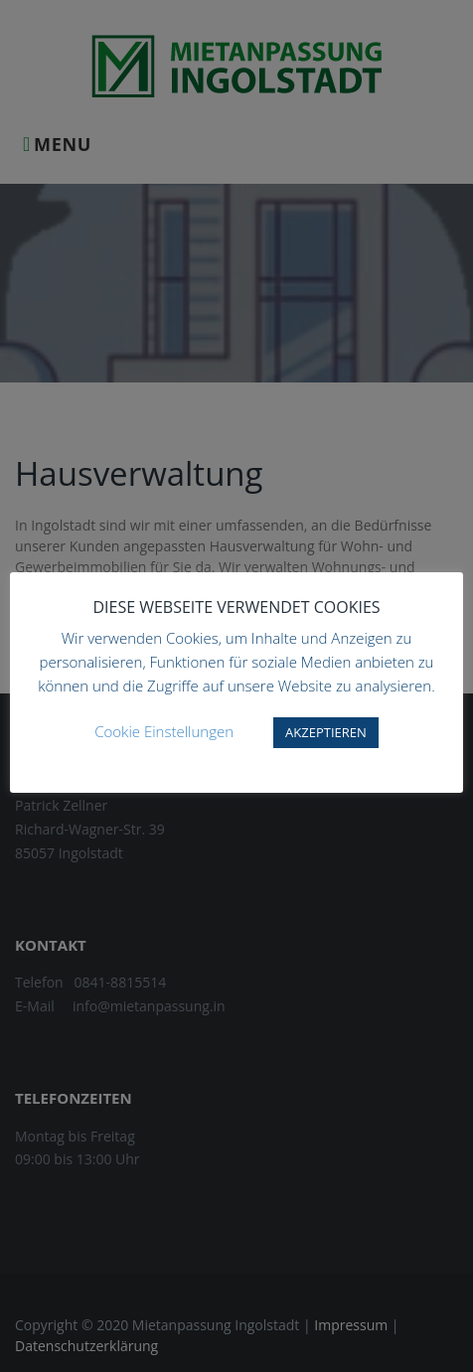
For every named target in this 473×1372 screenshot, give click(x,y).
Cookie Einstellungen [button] (164, 731)
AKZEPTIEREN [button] (326, 732)
